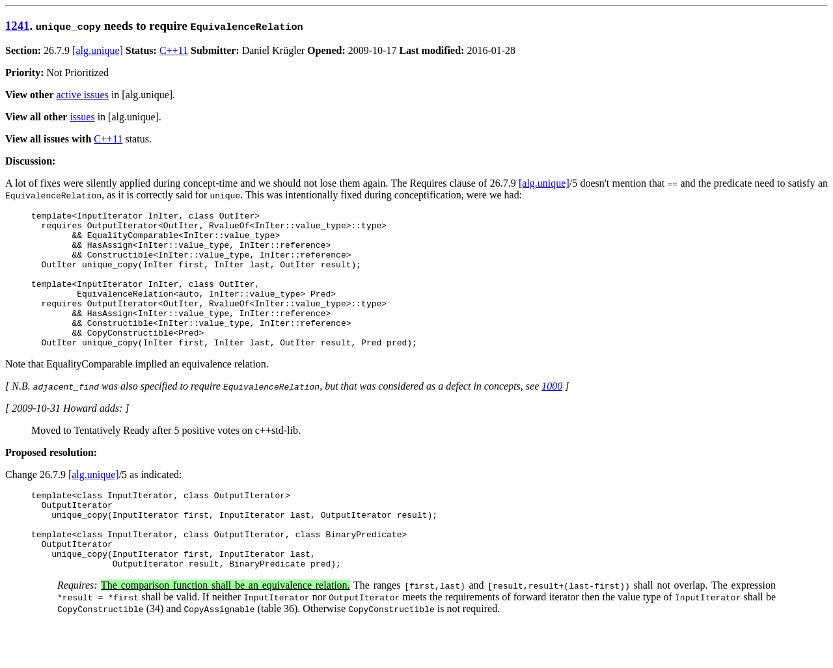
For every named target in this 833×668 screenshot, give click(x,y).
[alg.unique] (97, 50)
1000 (551, 413)
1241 (17, 26)
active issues (83, 94)
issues (82, 116)
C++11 (173, 50)
